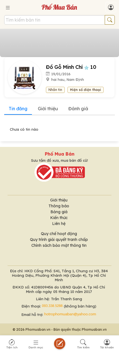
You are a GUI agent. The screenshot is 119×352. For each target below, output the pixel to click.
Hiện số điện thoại (85, 90)
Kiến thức (59, 217)
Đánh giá (78, 108)
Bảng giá (58, 211)
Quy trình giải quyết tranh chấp (59, 239)
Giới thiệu (48, 108)
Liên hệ (59, 223)
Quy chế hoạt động (59, 233)
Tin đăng (18, 108)
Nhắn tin (55, 90)
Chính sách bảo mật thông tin (59, 245)
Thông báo (58, 205)
